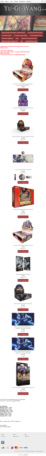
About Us (29, 1)
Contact (16, 1)
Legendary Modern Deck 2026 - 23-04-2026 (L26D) (13, 32)
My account (22, 1)
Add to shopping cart (23, 89)
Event (17, 38)
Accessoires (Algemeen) (7, 38)
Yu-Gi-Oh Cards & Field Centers (35, 32)
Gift (22, 41)
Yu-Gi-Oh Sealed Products (36, 35)
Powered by (23, 454)
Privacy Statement (39, 451)
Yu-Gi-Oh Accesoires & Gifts (20, 35)
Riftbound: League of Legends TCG (10, 41)
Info (11, 1)
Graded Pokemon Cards (31, 41)
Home (2, 1)
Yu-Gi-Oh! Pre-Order (6, 35)
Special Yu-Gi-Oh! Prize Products (28, 38)
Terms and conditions (30, 451)
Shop (7, 1)
